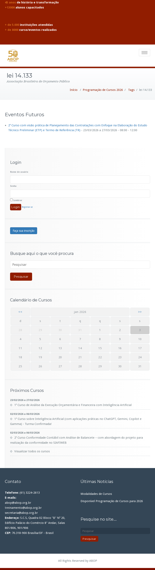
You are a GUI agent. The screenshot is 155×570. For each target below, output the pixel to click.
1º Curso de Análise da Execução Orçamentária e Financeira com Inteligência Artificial (73, 405)
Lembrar (16, 199)
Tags (131, 90)
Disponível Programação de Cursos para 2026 (112, 501)
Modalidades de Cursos (96, 494)
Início (74, 90)
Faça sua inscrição (24, 230)
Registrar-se (27, 207)
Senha (13, 186)
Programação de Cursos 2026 (103, 90)
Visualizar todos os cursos (32, 451)
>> (140, 312)
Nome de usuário (19, 172)
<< (20, 312)
